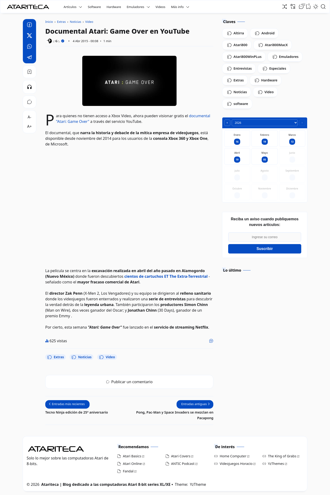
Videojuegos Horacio (236, 463)
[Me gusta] (211, 340)
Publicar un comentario (129, 381)
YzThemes (276, 463)
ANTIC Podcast (182, 463)
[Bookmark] (29, 71)
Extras (55, 357)
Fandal (128, 471)
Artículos (70, 7)
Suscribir (264, 249)
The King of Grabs (282, 456)
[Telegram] (29, 57)
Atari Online (132, 463)
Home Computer (233, 456)
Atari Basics (132, 456)
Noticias (81, 357)
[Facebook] (29, 25)
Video (107, 357)
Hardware (114, 7)
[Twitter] (29, 36)
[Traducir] (293, 6)
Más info (177, 7)
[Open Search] (323, 6)
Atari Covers (180, 456)
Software (94, 7)
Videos (160, 7)
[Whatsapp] (29, 47)
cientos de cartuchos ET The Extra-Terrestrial (165, 276)
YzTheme (198, 484)
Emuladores (135, 7)
